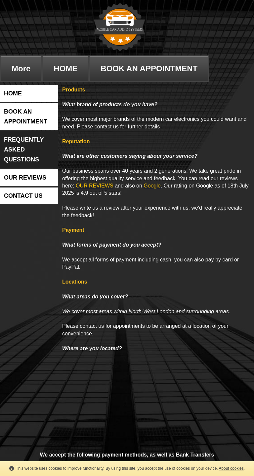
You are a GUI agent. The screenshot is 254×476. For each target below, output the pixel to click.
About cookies (231, 468)
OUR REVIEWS (25, 177)
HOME (65, 68)
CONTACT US (23, 195)
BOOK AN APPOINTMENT (149, 68)
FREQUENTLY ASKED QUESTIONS (24, 149)
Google (152, 185)
